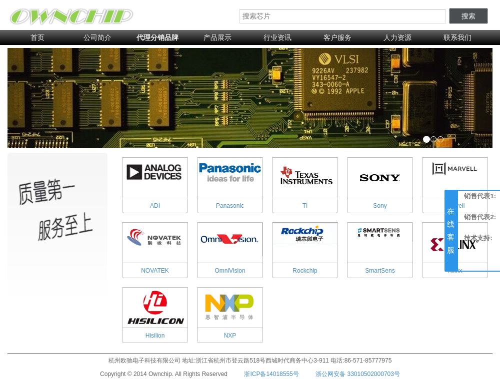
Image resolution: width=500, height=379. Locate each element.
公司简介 (98, 37)
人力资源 (398, 37)
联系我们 (458, 37)
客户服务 (338, 37)
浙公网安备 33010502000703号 (358, 374)
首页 (37, 37)
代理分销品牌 (157, 37)
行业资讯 (278, 37)
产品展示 (218, 37)
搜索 (469, 16)
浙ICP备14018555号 (271, 374)
